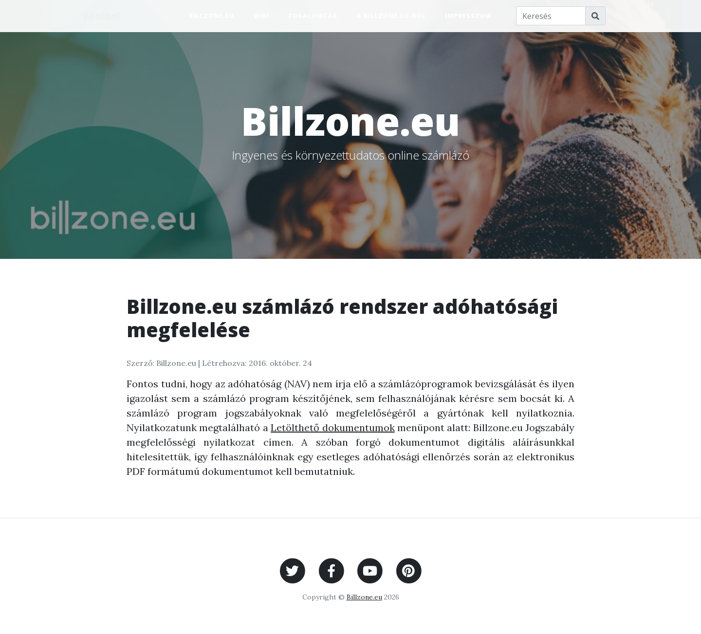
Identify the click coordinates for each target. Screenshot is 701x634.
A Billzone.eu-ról (391, 16)
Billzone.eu (211, 16)
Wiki (261, 16)
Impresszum (468, 16)
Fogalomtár (313, 16)
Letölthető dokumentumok (332, 427)
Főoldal (102, 15)
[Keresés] (551, 16)
